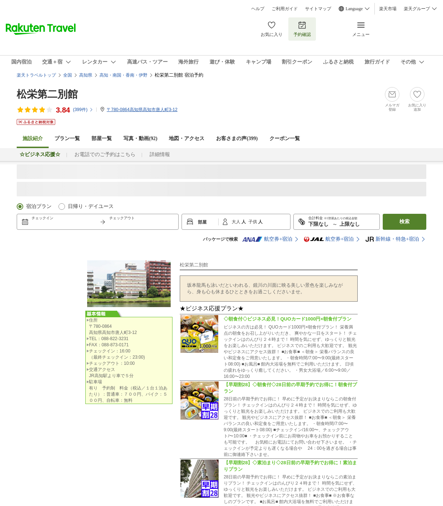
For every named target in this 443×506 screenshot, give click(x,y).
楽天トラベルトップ (36, 75)
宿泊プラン (39, 206)
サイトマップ (318, 8)
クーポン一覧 (284, 138)
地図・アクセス (186, 138)
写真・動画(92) (140, 138)
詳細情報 (160, 154)
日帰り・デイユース (91, 206)
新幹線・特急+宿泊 (392, 239)
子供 (253, 221)
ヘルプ (257, 8)
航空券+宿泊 (267, 239)
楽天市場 (388, 8)
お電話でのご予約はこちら (104, 154)
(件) (83, 109)
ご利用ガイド (285, 8)
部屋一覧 (102, 138)
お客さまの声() (236, 138)
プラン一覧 (67, 138)
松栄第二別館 (47, 94)
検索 (404, 221)
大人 (236, 221)
